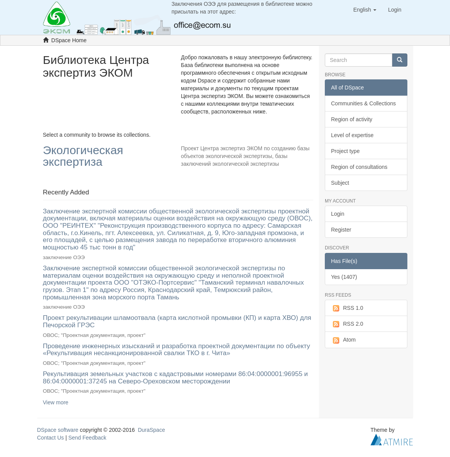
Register (341, 230)
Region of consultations (359, 167)
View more (56, 402)
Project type (345, 151)
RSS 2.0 (347, 324)
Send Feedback (87, 438)
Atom (343, 340)
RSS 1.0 (347, 308)
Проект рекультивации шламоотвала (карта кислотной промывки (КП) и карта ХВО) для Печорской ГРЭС (177, 321)
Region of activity (351, 119)
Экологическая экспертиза (83, 156)
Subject (340, 183)
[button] (364, 9)
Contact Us (50, 438)
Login (337, 214)
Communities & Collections (363, 103)
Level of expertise (352, 135)
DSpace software (58, 430)
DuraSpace (151, 430)
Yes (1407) (344, 277)
